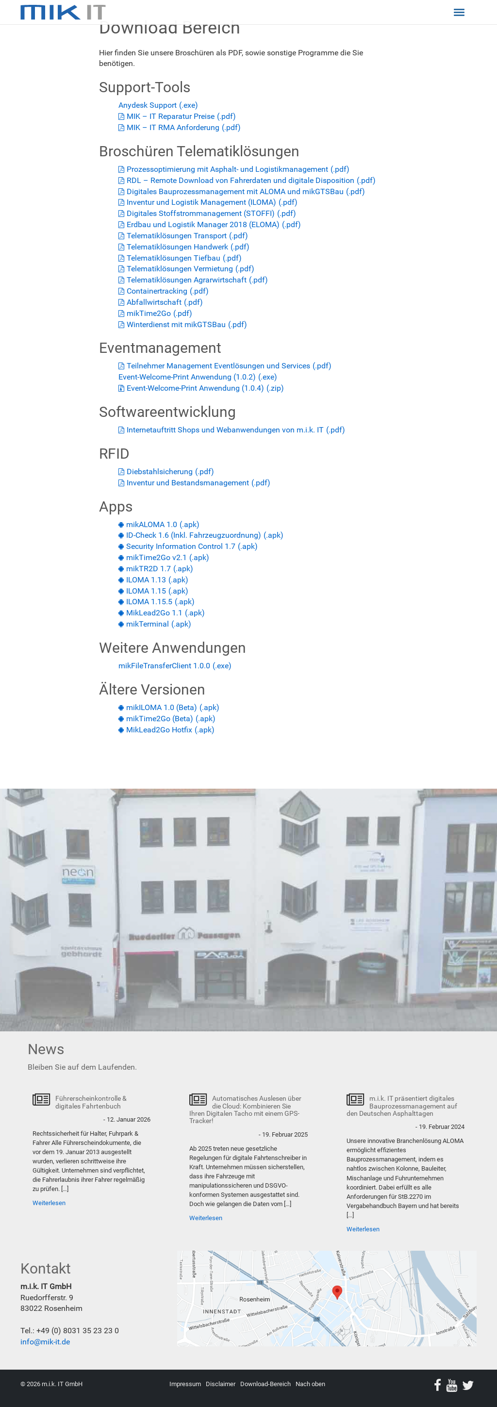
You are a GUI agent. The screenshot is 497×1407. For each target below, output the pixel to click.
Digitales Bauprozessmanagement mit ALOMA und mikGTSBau (235, 191)
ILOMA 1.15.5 (149, 601)
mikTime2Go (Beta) (159, 718)
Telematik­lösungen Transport (177, 235)
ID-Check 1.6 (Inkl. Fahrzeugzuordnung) (193, 535)
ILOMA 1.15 (146, 591)
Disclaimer (220, 1384)
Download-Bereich (265, 1384)
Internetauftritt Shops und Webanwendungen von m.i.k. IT (225, 429)
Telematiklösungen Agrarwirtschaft (187, 279)
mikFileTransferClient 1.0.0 (164, 665)
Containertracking (157, 291)
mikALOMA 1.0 (151, 524)
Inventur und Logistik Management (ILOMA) (201, 202)
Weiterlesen (49, 1203)
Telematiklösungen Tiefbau (173, 258)
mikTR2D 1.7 (148, 568)
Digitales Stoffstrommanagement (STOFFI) (201, 213)
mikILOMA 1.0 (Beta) (161, 707)
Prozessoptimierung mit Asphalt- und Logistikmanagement (227, 169)
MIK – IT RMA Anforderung (173, 127)
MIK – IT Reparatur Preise (171, 116)
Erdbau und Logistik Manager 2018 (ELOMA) (203, 224)
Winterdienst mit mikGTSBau (176, 324)
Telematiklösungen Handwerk (177, 246)
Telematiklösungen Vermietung (180, 268)
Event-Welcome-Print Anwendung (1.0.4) (195, 388)
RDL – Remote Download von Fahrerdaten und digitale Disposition (240, 180)
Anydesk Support (147, 105)
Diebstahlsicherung (160, 471)
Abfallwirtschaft (154, 302)
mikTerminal (147, 624)
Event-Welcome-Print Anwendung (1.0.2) (187, 376)
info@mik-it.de (45, 1341)
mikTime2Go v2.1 (156, 557)
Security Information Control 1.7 (180, 546)
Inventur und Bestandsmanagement (188, 482)
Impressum (185, 1384)
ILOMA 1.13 (146, 579)
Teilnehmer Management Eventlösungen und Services (218, 365)
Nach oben (310, 1384)
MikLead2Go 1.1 (154, 612)
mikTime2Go (149, 313)
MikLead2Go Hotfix (159, 729)
